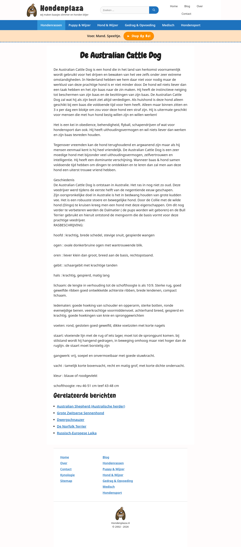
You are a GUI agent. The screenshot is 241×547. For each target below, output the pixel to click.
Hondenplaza (62, 8)
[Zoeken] (154, 10)
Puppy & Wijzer (80, 25)
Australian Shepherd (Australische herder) (91, 406)
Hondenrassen (51, 25)
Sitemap (66, 481)
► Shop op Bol (139, 36)
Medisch (168, 25)
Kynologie (67, 475)
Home (174, 6)
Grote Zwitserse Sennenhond (80, 413)
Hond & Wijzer (107, 25)
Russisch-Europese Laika (77, 433)
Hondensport (190, 25)
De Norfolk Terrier (71, 426)
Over (200, 6)
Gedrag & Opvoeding (140, 25)
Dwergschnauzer (70, 419)
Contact (186, 14)
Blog (187, 6)
